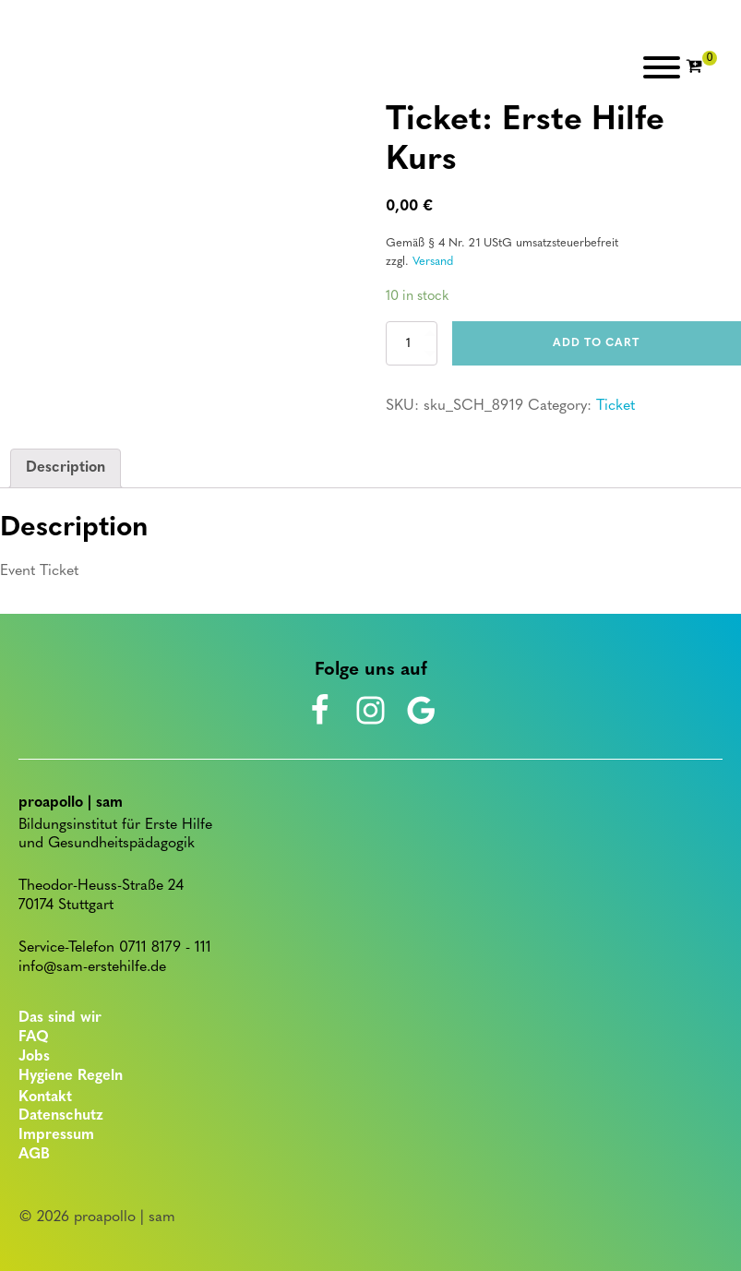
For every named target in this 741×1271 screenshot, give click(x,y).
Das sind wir (60, 1018)
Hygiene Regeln (70, 1076)
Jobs (34, 1056)
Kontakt (45, 1097)
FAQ (33, 1037)
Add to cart (596, 343)
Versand (432, 262)
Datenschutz (60, 1116)
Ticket (615, 406)
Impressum (56, 1135)
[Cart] (701, 67)
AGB (34, 1154)
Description (65, 468)
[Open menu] (661, 67)
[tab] (65, 469)
